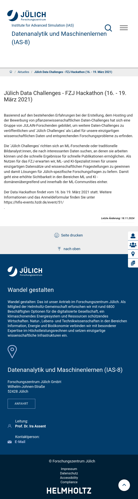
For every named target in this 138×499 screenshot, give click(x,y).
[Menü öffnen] (124, 28)
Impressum (69, 469)
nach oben (68, 249)
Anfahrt (21, 403)
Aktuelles (23, 72)
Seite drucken (68, 235)
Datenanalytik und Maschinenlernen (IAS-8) (59, 38)
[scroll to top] (124, 485)
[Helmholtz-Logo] (69, 492)
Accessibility (69, 478)
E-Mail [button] (20, 442)
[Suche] (108, 28)
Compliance (69, 482)
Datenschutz (69, 473)
